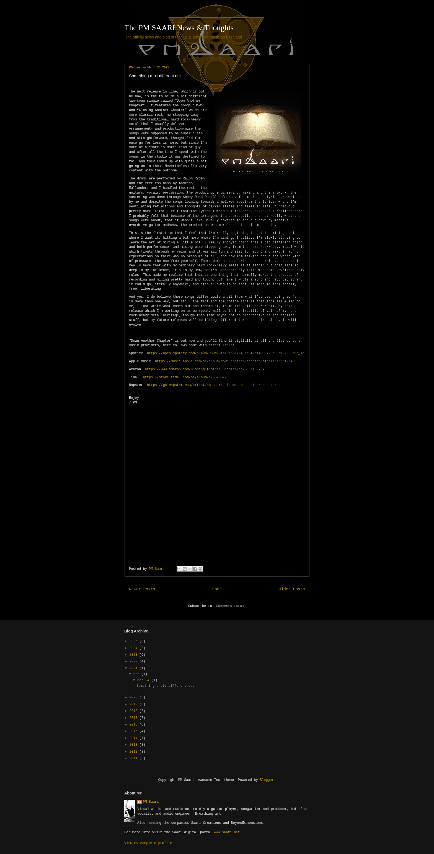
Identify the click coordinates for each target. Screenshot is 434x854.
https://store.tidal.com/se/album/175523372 (184, 377)
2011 (135, 758)
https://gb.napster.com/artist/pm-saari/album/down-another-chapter (212, 385)
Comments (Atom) (231, 606)
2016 (135, 725)
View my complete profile (148, 843)
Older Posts (292, 589)
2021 (135, 668)
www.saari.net (227, 832)
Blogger (267, 780)
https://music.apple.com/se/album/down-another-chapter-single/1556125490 (225, 361)
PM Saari (151, 802)
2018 (135, 711)
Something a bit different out (155, 75)
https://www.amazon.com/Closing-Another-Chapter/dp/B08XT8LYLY (205, 369)
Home (217, 589)
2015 (135, 731)
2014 (135, 738)
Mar (137, 674)
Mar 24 (144, 680)
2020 (135, 697)
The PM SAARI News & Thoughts (179, 27)
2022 (135, 661)
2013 (135, 745)
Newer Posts (142, 589)
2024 (135, 648)
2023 (135, 655)
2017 (135, 718)
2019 (135, 704)
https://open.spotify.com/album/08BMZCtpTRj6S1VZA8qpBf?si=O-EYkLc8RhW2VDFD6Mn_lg (225, 353)
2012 (135, 752)
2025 (135, 641)
